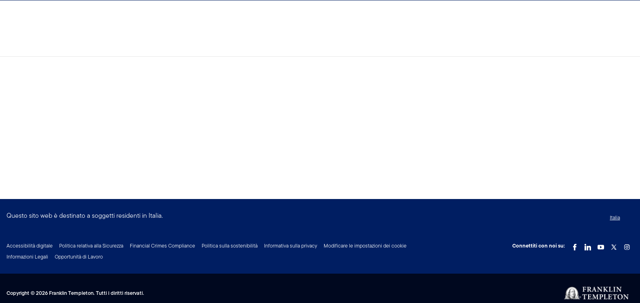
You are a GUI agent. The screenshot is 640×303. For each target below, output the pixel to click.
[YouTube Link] (600, 245)
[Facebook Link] (574, 245)
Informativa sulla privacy (290, 246)
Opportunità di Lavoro (79, 257)
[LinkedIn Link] (587, 245)
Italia (615, 217)
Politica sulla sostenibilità (230, 246)
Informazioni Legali (27, 257)
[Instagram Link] (626, 245)
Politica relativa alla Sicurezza (91, 246)
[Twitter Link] (613, 245)
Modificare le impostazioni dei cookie (365, 246)
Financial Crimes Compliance (162, 246)
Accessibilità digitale (30, 246)
